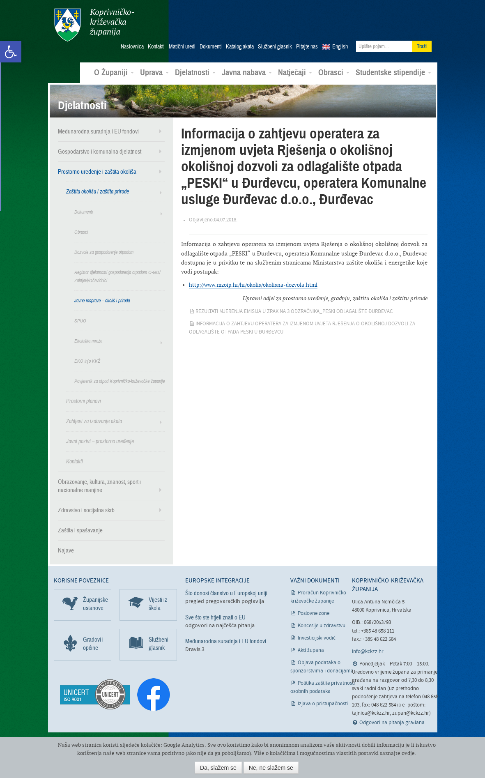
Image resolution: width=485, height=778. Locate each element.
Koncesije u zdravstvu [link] (321, 625)
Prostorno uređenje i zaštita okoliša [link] (97, 170)
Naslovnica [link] (132, 45)
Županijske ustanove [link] (95, 603)
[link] (10, 51)
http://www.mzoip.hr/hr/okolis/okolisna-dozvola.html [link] (253, 283)
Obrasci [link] (333, 71)
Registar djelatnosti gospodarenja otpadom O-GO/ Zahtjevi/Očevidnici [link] (117, 275)
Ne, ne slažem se (271, 767)
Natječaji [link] (295, 71)
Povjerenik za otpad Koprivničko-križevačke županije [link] (119, 380)
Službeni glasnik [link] (275, 45)
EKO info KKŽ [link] (87, 360)
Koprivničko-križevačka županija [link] (94, 24)
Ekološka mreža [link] (88, 339)
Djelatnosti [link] (195, 71)
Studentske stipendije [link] (393, 71)
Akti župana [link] (311, 649)
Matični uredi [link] (182, 45)
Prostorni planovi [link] (83, 399)
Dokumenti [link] (211, 45)
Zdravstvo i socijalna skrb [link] (86, 509)
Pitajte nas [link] (307, 45)
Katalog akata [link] (240, 45)
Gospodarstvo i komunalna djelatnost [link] (99, 150)
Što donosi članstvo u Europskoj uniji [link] (226, 592)
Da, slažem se (218, 767)
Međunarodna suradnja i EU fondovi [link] (98, 130)
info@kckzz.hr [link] (368, 650)
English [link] (340, 45)
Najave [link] (66, 549)
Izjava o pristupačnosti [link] (323, 703)
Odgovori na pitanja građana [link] (392, 721)
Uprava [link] (154, 71)
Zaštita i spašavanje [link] (80, 529)
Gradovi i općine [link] (93, 643)
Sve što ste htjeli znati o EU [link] (215, 616)
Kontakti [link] (156, 45)
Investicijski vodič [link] (317, 637)
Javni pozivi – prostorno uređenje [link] (100, 440)
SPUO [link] (80, 319)
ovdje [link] (408, 753)
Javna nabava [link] (247, 71)
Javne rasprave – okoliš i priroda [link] (102, 299)
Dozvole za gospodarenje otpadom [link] (103, 251)
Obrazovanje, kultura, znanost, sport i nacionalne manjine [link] (99, 484)
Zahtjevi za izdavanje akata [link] (94, 420)
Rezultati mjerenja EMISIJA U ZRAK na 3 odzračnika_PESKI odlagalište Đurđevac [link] (294, 310)
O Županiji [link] (114, 71)
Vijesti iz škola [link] (158, 603)
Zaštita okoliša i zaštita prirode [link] (97, 190)
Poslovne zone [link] (313, 612)
